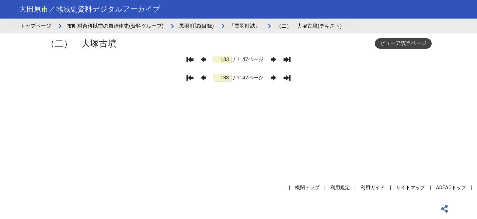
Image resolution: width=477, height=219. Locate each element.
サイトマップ (410, 187)
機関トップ (307, 187)
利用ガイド (372, 187)
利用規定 (340, 187)
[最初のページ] (189, 59)
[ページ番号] (223, 59)
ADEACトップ (451, 187)
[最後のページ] (287, 59)
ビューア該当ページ (403, 43)
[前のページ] (203, 59)
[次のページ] (273, 59)
